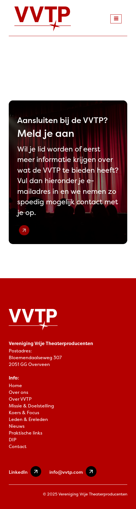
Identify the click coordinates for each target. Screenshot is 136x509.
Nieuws (17, 426)
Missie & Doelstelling (31, 406)
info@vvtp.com (72, 471)
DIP (12, 440)
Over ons (18, 392)
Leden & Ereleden (28, 419)
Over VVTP (20, 399)
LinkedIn (25, 471)
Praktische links (25, 433)
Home (15, 386)
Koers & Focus (24, 413)
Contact (18, 446)
